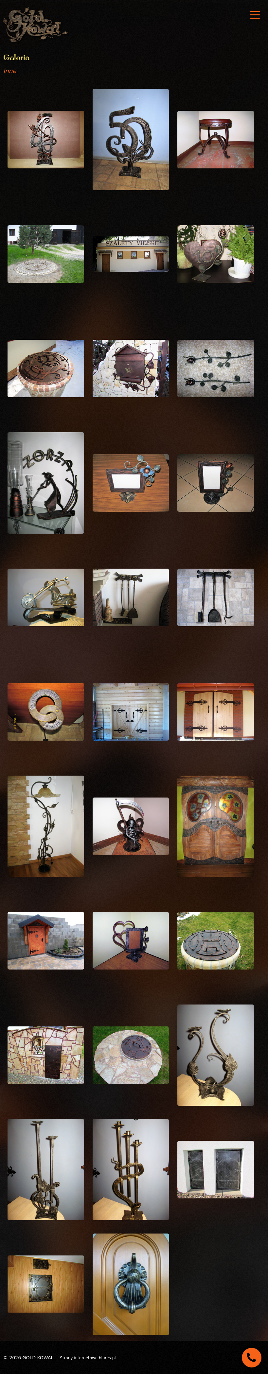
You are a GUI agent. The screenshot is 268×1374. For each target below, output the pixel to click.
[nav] (255, 15)
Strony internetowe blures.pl (88, 1358)
